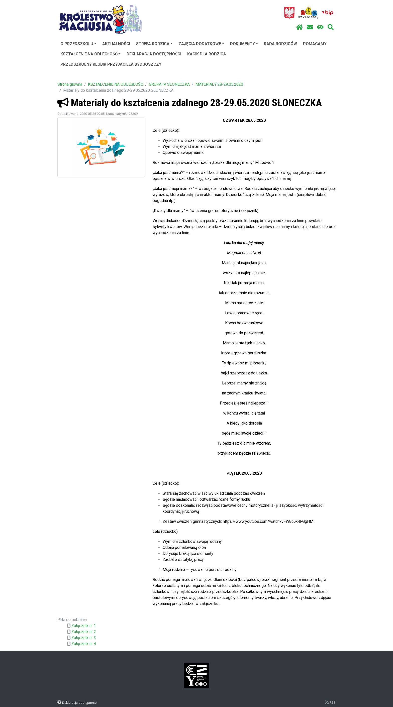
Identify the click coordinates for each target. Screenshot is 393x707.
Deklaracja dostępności (79, 702)
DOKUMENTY (244, 43)
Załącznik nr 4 (83, 643)
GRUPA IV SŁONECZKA (169, 84)
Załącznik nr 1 (83, 625)
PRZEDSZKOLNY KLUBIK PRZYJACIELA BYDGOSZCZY (110, 64)
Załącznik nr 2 (83, 631)
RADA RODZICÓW (280, 43)
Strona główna (69, 84)
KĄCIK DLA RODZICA (206, 54)
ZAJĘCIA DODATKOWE (201, 43)
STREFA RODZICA (154, 43)
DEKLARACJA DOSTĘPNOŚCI (154, 54)
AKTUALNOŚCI (116, 43)
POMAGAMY (315, 43)
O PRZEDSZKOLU (78, 43)
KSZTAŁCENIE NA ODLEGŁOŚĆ (90, 54)
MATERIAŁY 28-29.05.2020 (219, 84)
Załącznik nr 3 (83, 637)
